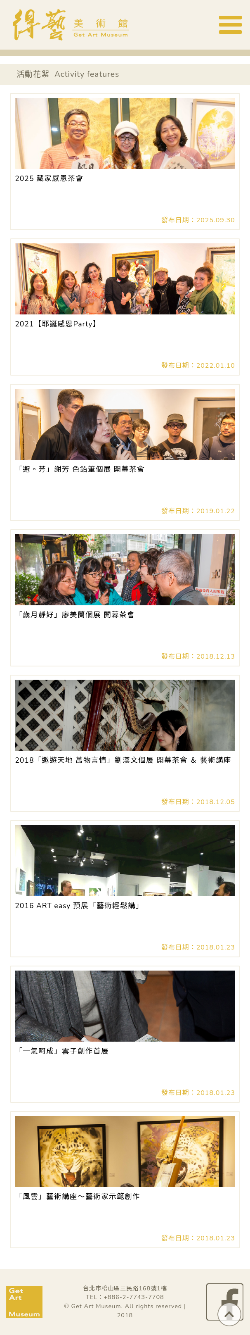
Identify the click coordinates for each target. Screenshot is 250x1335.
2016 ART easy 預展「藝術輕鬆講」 (79, 906)
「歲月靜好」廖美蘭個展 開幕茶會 (75, 615)
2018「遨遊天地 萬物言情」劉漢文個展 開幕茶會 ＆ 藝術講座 (123, 760)
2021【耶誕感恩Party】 (57, 324)
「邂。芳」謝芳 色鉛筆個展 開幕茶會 (80, 469)
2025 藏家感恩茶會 (49, 178)
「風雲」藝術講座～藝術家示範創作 (77, 1197)
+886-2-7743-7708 (134, 1297)
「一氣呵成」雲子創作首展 (62, 1051)
